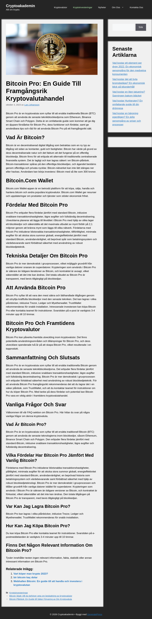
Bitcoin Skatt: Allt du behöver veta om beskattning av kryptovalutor (40, 596)
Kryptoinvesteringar (82, 7)
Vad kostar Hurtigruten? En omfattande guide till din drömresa (127, 104)
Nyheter (102, 7)
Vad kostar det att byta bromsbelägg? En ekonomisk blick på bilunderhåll (128, 83)
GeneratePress (94, 614)
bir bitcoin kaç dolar (26, 577)
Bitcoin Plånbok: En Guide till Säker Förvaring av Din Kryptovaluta (40, 599)
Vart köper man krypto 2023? (31, 573)
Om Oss (119, 7)
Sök (141, 27)
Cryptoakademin (20, 6)
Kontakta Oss (136, 7)
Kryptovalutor (60, 7)
